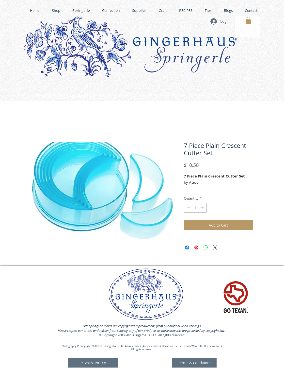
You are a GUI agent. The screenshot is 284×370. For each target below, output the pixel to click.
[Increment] (202, 207)
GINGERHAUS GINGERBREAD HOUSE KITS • (190, 95)
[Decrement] (188, 207)
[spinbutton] (195, 207)
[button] (248, 20)
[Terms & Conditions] (194, 363)
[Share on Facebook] (187, 247)
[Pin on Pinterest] (196, 247)
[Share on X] (215, 247)
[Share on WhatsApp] (206, 247)
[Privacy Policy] (93, 363)
